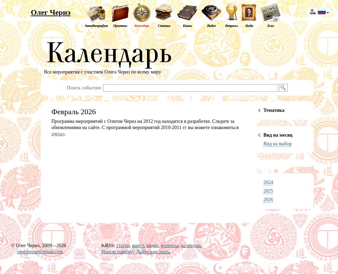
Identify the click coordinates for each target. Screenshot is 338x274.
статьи (122, 245)
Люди (249, 25)
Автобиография (96, 25)
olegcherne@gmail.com (40, 251)
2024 (268, 182)
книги (138, 245)
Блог (270, 25)
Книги (187, 25)
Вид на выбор (278, 143)
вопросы (169, 245)
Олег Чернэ (50, 12)
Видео (211, 25)
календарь (191, 245)
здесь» (58, 133)
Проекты (120, 25)
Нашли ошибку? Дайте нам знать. (136, 251)
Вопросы (231, 25)
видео (152, 245)
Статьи (164, 25)
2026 (268, 199)
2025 (268, 191)
